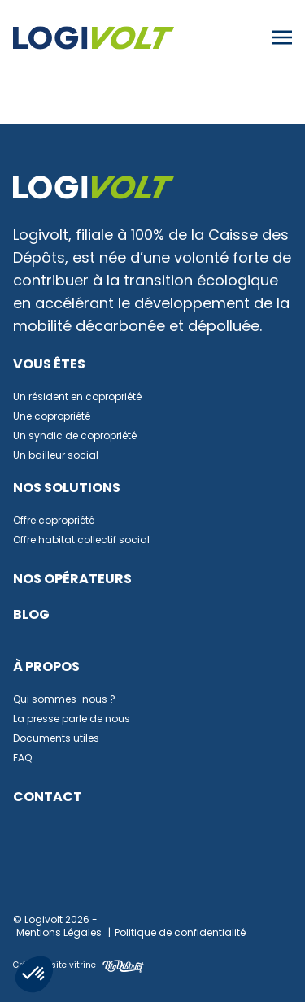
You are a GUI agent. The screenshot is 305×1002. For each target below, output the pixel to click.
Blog (31, 615)
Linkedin (33, 870)
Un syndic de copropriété (75, 437)
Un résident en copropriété (77, 398)
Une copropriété (51, 417)
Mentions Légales (59, 934)
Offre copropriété (53, 521)
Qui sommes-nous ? (64, 700)
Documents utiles (56, 739)
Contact (47, 797)
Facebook (81, 870)
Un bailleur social (55, 456)
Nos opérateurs (72, 579)
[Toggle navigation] (282, 38)
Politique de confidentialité (180, 934)
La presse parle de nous (71, 720)
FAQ (22, 759)
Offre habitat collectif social (81, 541)
